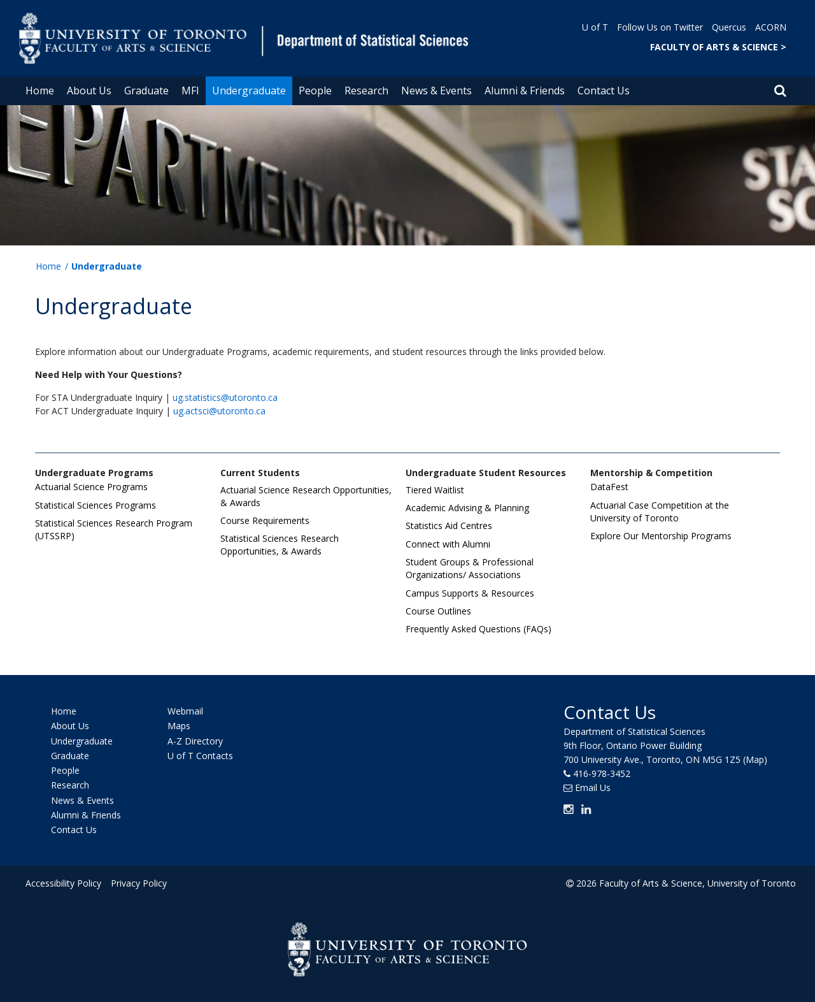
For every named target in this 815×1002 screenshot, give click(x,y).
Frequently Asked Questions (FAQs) (478, 629)
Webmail (185, 711)
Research (366, 91)
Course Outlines (438, 611)
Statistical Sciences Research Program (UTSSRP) (113, 529)
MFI (190, 91)
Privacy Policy (138, 883)
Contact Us (604, 91)
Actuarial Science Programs (91, 487)
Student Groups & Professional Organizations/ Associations (470, 568)
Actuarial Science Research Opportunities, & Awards (306, 496)
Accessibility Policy (63, 883)
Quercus (729, 27)
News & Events (436, 91)
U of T (595, 27)
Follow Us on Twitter (660, 27)
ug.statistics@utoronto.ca (225, 397)
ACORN (770, 27)
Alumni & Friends (525, 91)
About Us (89, 91)
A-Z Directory (195, 741)
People (315, 91)
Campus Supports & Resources (470, 593)
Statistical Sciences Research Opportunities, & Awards (279, 544)
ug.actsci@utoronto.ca (219, 411)
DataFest (609, 487)
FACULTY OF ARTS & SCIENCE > (718, 47)
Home (39, 91)
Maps (178, 726)
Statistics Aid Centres (449, 525)
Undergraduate (249, 91)
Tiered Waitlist (435, 490)
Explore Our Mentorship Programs (661, 536)
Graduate (146, 91)
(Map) (755, 759)
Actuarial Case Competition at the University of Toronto (659, 511)
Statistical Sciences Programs (95, 505)
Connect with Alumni (448, 544)
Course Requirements (264, 520)
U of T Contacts (200, 756)
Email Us (593, 787)
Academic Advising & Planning (467, 508)
